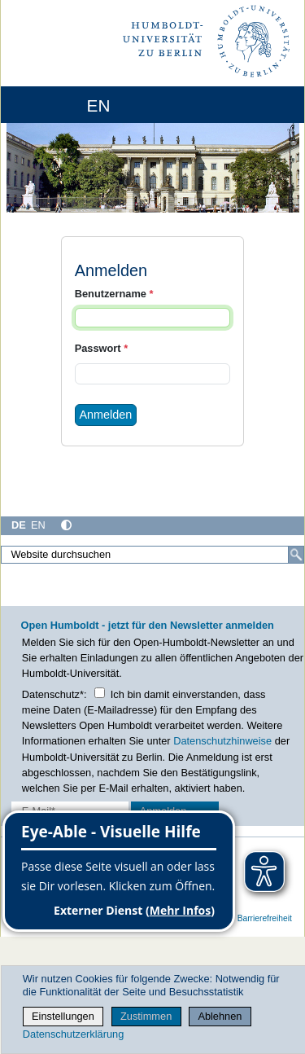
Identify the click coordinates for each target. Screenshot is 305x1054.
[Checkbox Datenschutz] (99, 692)
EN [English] (38, 525)
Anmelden (106, 414)
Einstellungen (63, 1016)
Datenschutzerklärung (73, 1034)
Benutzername (114, 294)
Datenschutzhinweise (222, 741)
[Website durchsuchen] (152, 555)
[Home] (58, 104)
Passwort (101, 348)
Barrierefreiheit (264, 918)
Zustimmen (146, 1016)
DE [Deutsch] (18, 525)
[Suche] (296, 555)
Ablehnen (220, 1016)
